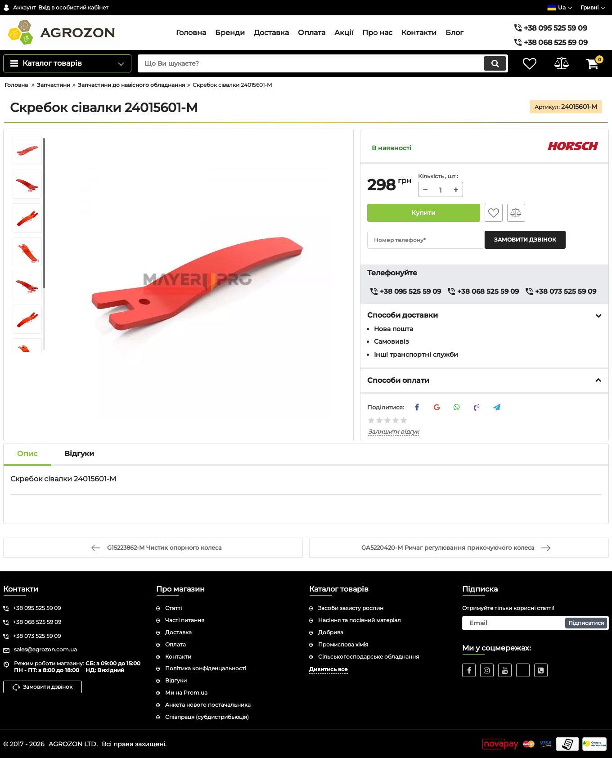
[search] (323, 63)
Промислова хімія (343, 644)
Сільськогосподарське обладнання (368, 656)
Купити (423, 213)
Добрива (330, 632)
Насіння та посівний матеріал (359, 620)
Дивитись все (328, 669)
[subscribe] (535, 623)
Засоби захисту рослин (350, 608)
